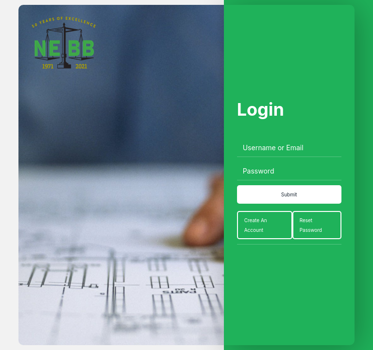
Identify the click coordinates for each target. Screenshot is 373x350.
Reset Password (311, 225)
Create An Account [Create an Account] (255, 225)
